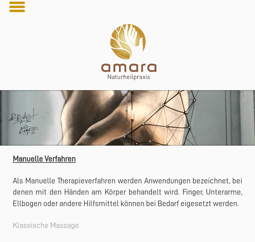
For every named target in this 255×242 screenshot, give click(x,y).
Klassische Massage (46, 225)
